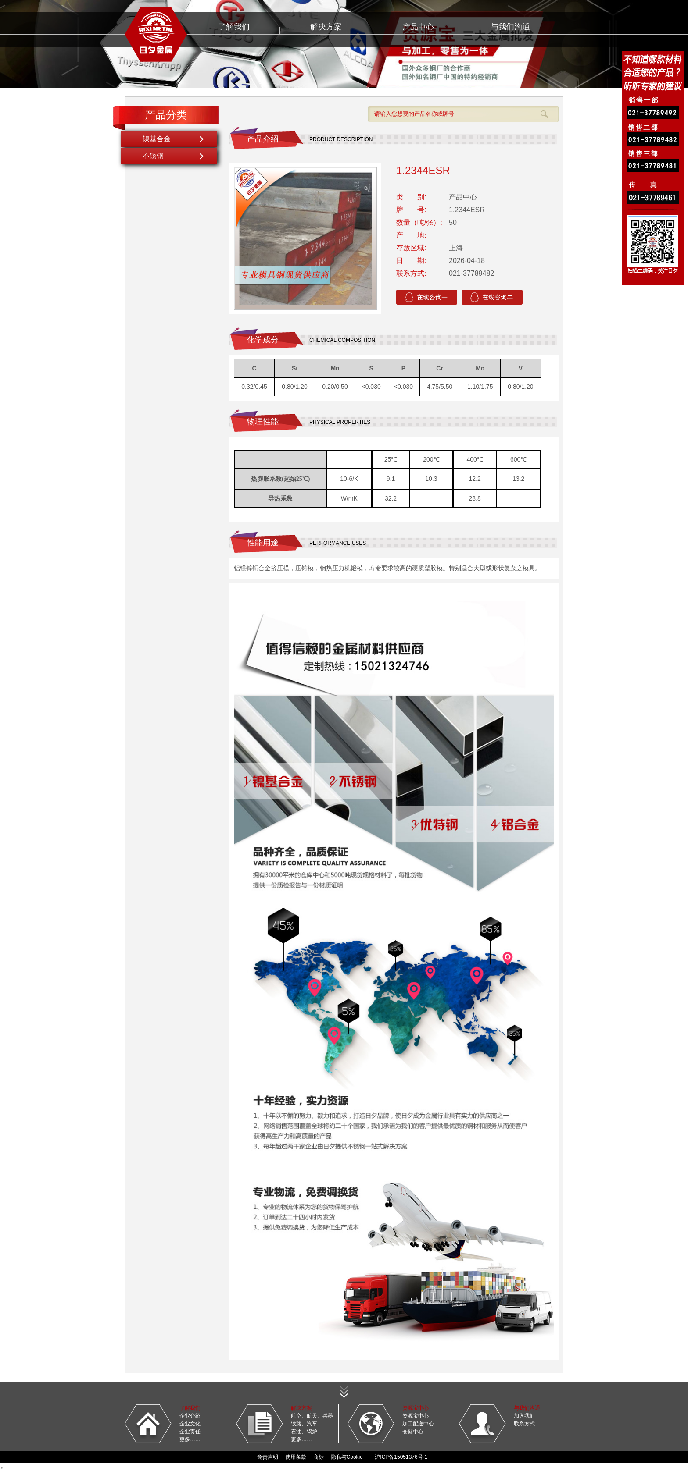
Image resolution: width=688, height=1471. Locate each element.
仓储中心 (412, 1431)
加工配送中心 (418, 1424)
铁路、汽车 (304, 1424)
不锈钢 (153, 156)
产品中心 (418, 26)
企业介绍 (190, 1416)
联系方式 (524, 1424)
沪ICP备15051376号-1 (401, 1457)
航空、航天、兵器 (312, 1416)
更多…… (190, 1439)
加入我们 (524, 1416)
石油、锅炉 (304, 1431)
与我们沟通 (510, 26)
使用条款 (295, 1457)
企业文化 (190, 1424)
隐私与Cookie (347, 1457)
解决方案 (326, 26)
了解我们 (234, 26)
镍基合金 (157, 138)
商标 (318, 1457)
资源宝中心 (415, 1416)
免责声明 (267, 1457)
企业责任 (190, 1431)
